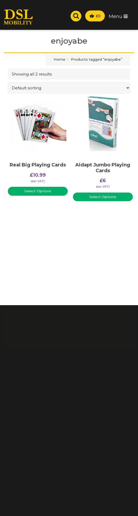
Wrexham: (100, 5)
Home (59, 59)
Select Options (37, 191)
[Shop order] (69, 88)
